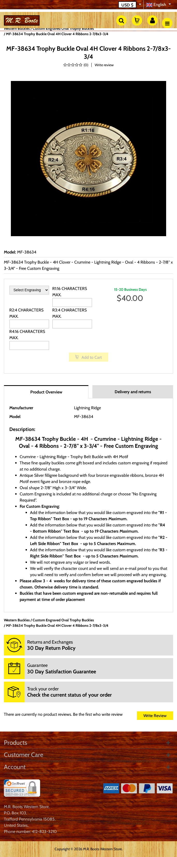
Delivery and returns (133, 391)
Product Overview (46, 392)
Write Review (155, 715)
